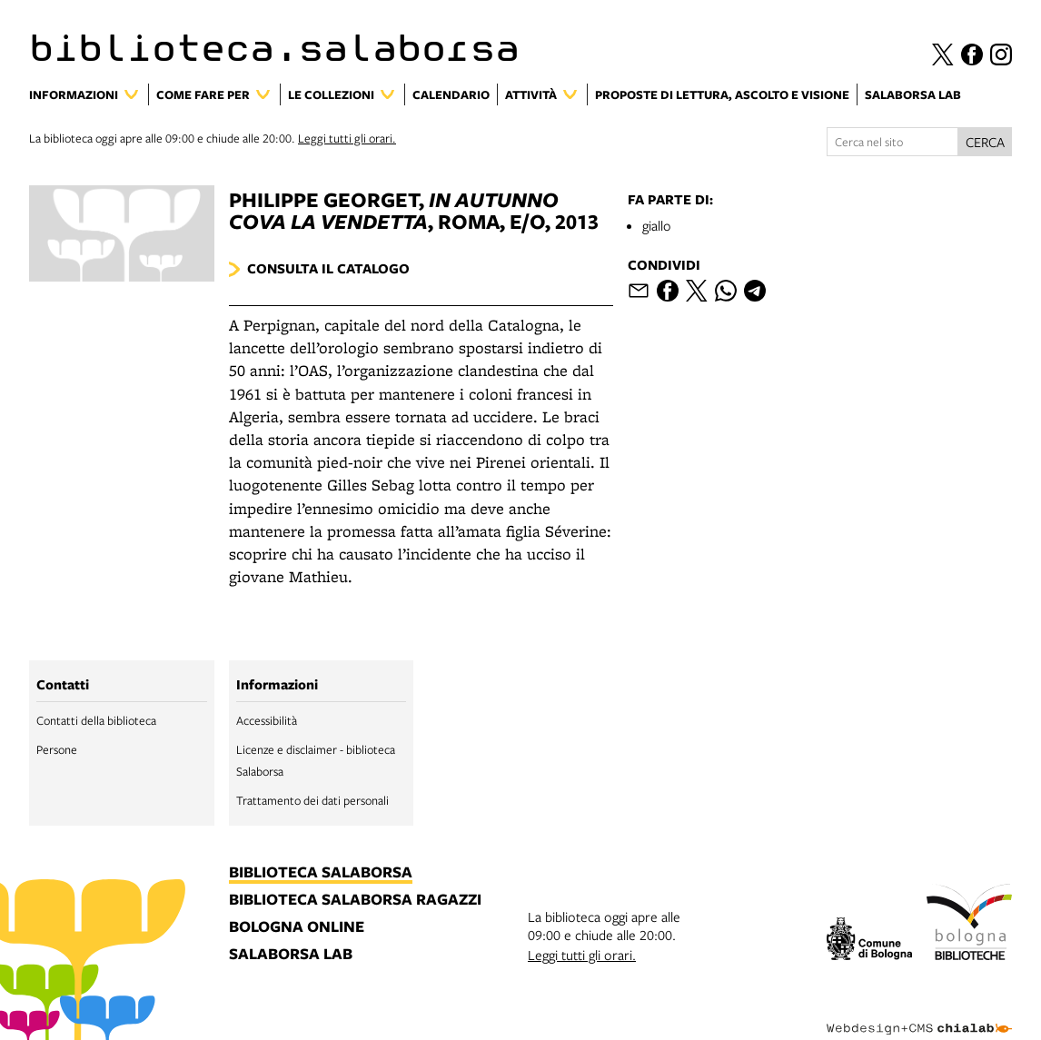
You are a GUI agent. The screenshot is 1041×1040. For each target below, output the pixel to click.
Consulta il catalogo (328, 268)
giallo (656, 225)
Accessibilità (266, 720)
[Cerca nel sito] (892, 141)
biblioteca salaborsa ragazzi (355, 900)
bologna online (296, 927)
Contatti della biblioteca (96, 720)
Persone (56, 749)
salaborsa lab (290, 955)
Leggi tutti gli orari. (347, 138)
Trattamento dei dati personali (312, 800)
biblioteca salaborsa (320, 873)
